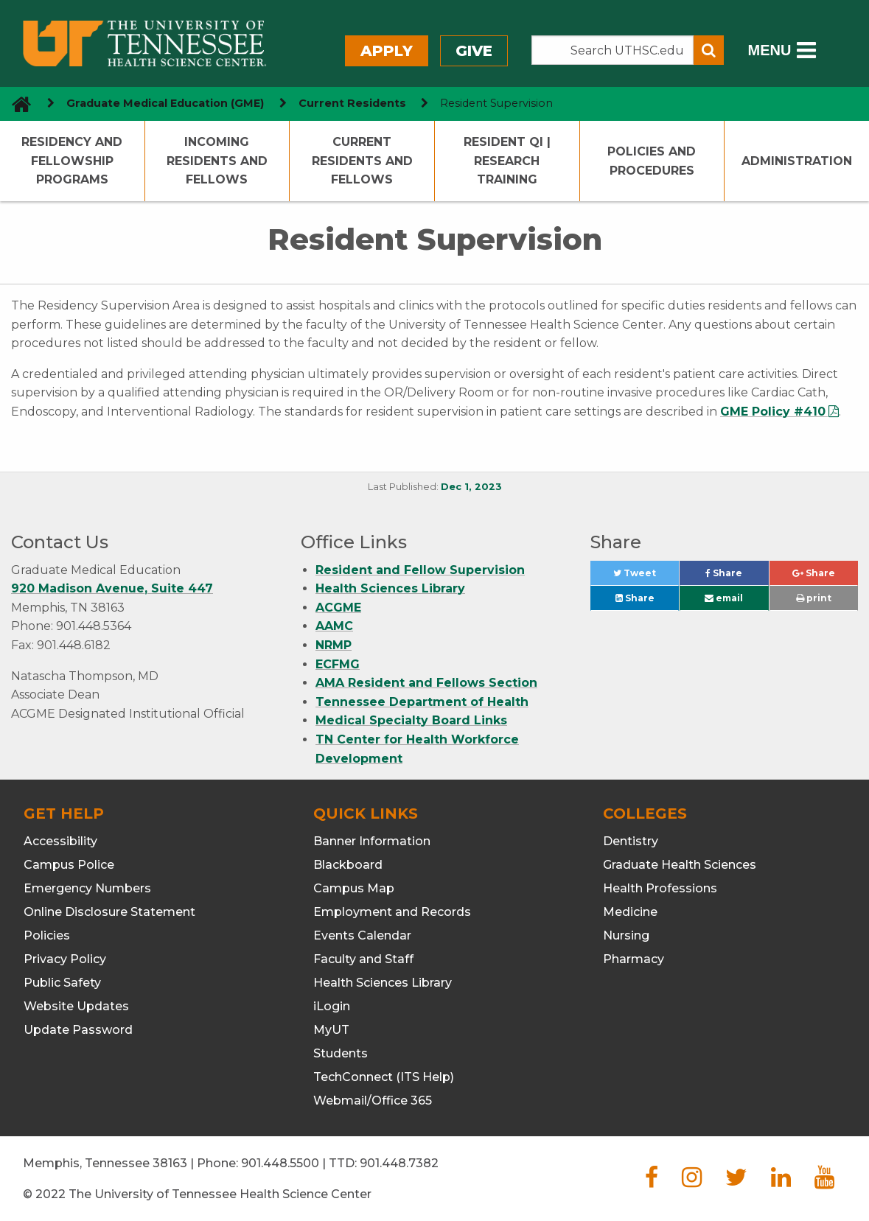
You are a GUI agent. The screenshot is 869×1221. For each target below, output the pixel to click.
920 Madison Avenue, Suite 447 (112, 588)
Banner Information (371, 841)
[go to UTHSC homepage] (16, 103)
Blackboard (348, 865)
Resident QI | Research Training (507, 160)
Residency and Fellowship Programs (71, 160)
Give (474, 51)
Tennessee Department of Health (421, 702)
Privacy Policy (65, 959)
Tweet (646, 576)
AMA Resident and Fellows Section (426, 683)
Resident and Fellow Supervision (420, 570)
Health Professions (660, 888)
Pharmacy (633, 959)
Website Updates (76, 1006)
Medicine (630, 912)
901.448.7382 (399, 1163)
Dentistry (630, 841)
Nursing (626, 935)
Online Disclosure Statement (109, 912)
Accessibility (60, 841)
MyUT (331, 1030)
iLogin (331, 1006)
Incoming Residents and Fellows (217, 160)
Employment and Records (392, 912)
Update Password (78, 1030)
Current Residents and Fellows (362, 160)
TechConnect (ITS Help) (383, 1077)
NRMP (333, 645)
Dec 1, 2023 (471, 486)
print (813, 597)
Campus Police (69, 865)
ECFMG (337, 664)
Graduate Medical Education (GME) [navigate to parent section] (165, 103)
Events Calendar (362, 935)
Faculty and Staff (363, 959)
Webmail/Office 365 (372, 1101)
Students (340, 1053)
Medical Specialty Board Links (411, 720)
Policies (47, 935)
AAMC (334, 626)
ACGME (338, 608)
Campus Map (353, 888)
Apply (386, 51)
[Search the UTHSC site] (612, 50)
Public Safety (62, 983)
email (724, 597)
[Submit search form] (709, 50)
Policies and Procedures (651, 161)
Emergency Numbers (87, 888)
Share (736, 576)
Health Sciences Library (390, 588)
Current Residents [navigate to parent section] (352, 103)
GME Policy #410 (773, 412)
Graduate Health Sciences (679, 865)
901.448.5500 (280, 1163)
